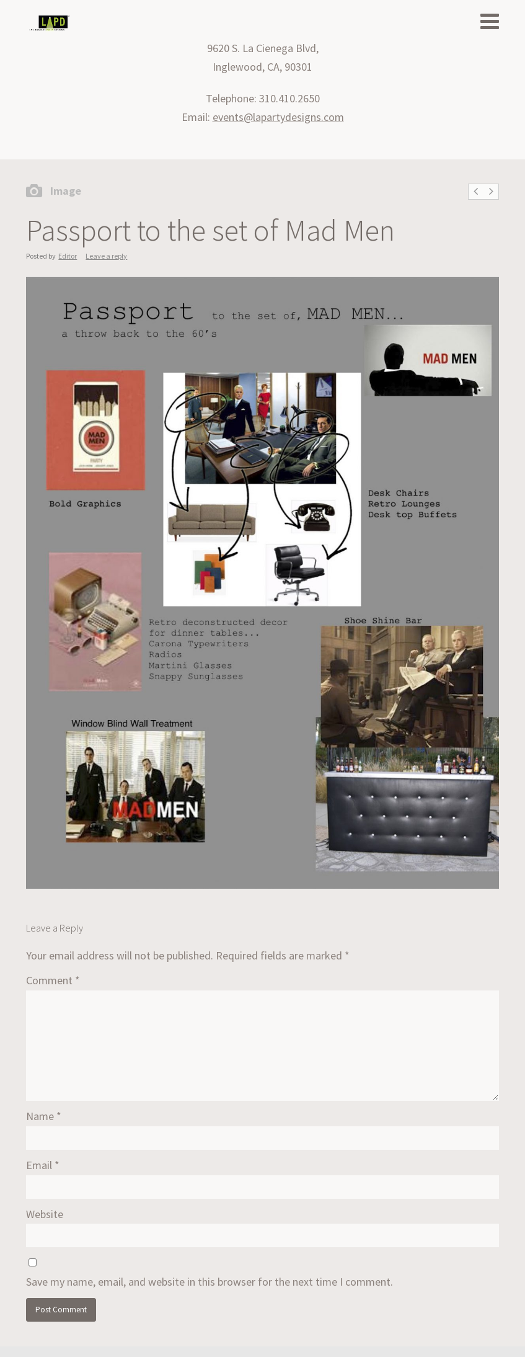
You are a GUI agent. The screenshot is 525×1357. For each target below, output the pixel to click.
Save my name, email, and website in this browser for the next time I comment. (209, 1282)
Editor (67, 255)
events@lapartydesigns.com (278, 117)
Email (43, 1165)
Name (43, 1116)
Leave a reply (106, 255)
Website (44, 1214)
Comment (53, 980)
